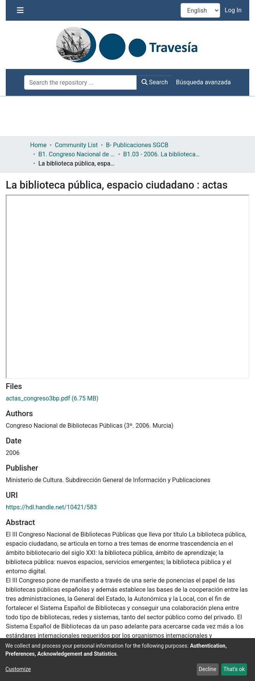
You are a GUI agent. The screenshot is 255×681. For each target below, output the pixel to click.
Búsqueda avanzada (203, 82)
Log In (234, 10)
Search (154, 82)
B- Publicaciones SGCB (137, 145)
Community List (76, 145)
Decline (207, 669)
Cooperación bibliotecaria (100, 570)
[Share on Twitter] (37, 623)
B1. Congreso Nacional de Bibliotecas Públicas (76, 154)
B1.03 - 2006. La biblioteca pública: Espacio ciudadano (161, 154)
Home (38, 145)
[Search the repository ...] (80, 82)
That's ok (234, 669)
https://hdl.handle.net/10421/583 (51, 323)
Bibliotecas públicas (34, 570)
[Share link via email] (75, 623)
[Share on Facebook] (16, 623)
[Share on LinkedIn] (55, 623)
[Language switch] (200, 10)
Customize (18, 669)
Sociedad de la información (93, 580)
